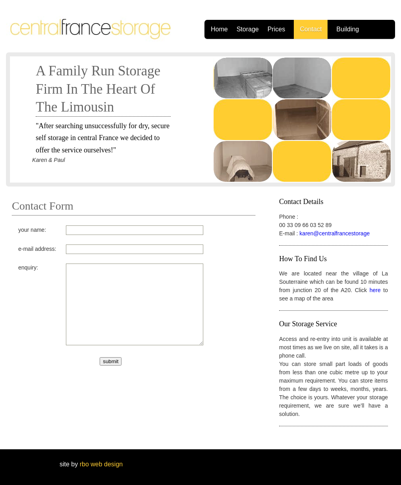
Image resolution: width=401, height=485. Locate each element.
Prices (276, 29)
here (375, 290)
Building (347, 29)
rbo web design (100, 464)
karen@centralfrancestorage (334, 233)
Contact (311, 29)
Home (219, 29)
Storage (248, 29)
